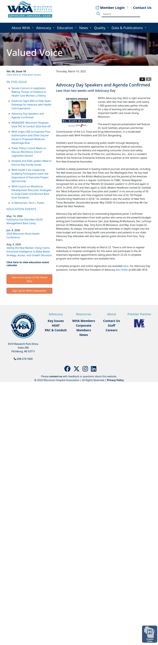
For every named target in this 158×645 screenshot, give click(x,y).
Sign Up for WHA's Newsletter (29, 290)
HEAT (56, 325)
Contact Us (111, 321)
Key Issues (56, 321)
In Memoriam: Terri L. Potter (27, 203)
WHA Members (83, 321)
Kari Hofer (122, 269)
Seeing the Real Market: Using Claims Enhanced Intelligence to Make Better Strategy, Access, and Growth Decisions (29, 251)
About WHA (21, 27)
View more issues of (29, 279)
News (84, 27)
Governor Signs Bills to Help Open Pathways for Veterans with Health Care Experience (31, 104)
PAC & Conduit (56, 330)
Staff (111, 325)
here (125, 266)
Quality (100, 27)
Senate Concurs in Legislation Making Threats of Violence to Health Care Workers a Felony (28, 91)
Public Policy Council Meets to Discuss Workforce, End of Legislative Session (28, 151)
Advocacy (44, 27)
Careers (111, 330)
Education (65, 27)
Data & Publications (128, 27)
